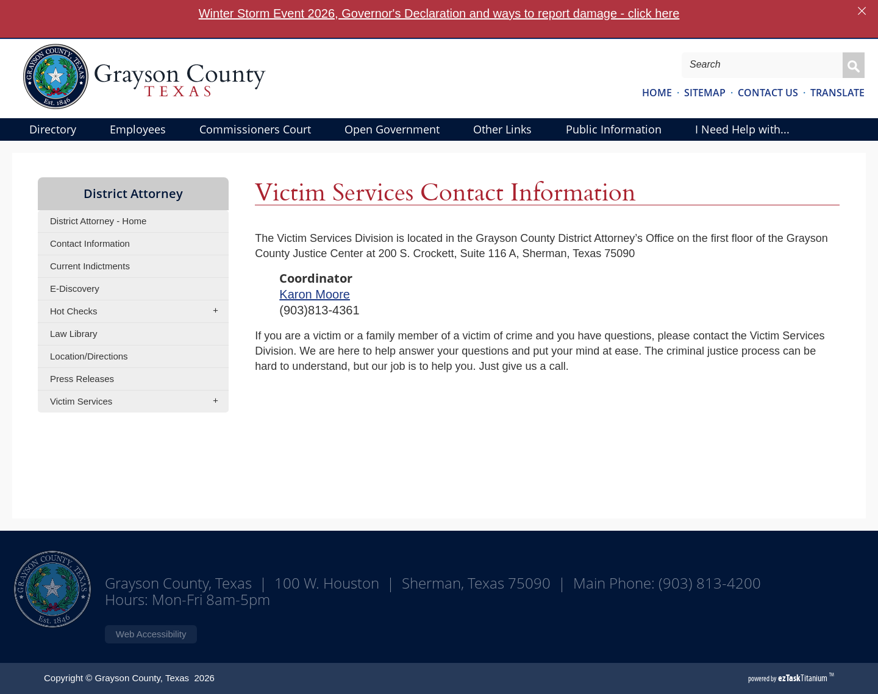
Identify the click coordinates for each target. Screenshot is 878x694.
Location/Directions (89, 356)
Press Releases (82, 379)
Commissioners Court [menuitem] (255, 129)
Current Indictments (90, 266)
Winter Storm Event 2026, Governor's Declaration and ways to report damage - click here (439, 13)
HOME (657, 92)
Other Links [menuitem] (502, 129)
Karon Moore (314, 294)
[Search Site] (754, 64)
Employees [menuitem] (138, 129)
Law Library (74, 333)
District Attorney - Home (98, 221)
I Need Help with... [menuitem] (742, 129)
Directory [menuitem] (52, 129)
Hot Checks (138, 311)
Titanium (803, 678)
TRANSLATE (837, 92)
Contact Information (90, 243)
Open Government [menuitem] (392, 129)
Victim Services (138, 401)
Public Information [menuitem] (614, 129)
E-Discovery (74, 288)
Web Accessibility (151, 634)
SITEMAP (705, 92)
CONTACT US (768, 92)
